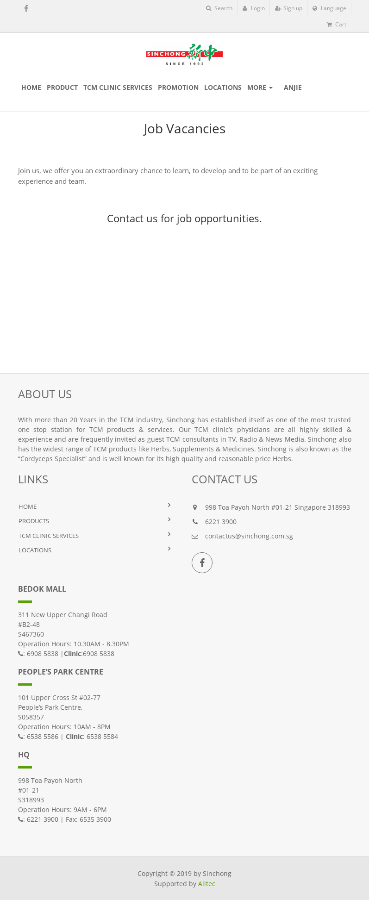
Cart (336, 24)
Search (219, 8)
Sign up (288, 8)
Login (254, 8)
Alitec (206, 883)
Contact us (132, 218)
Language (329, 8)
